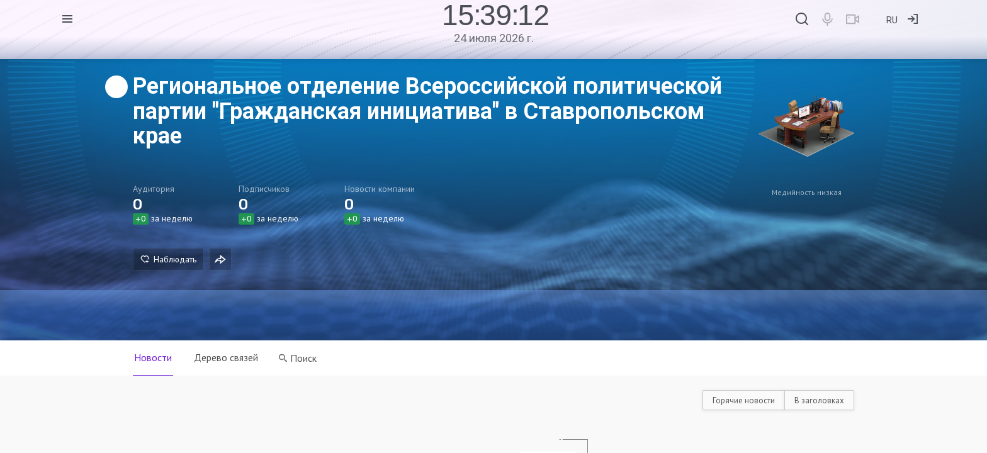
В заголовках (819, 400)
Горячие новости (744, 400)
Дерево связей (227, 357)
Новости (153, 357)
